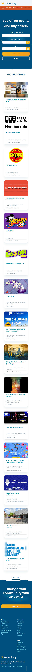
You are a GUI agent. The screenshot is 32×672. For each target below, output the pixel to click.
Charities (19, 623)
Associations (20, 622)
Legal (9, 666)
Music (18, 630)
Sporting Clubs (21, 634)
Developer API (21, 647)
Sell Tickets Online (6, 630)
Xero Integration (21, 649)
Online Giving (4, 625)
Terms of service (17, 666)
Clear (16, 58)
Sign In (3, 634)
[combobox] (16, 42)
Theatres (19, 635)
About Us (3, 666)
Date (16, 46)
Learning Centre (21, 646)
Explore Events (5, 622)
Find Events (16, 54)
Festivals (19, 628)
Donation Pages (5, 627)
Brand (18, 651)
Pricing (3, 628)
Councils (19, 625)
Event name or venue (16, 33)
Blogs (18, 644)
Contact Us (20, 642)
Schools (19, 632)
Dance (19, 627)
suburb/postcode (16, 39)
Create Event (16, 606)
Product (3, 623)
